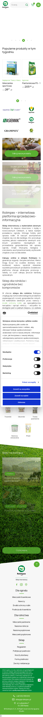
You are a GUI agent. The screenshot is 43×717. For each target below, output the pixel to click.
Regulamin (21, 647)
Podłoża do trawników (21, 609)
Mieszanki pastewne (21, 622)
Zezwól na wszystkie (21, 389)
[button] (12, 40)
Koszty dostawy (21, 655)
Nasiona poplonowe (21, 630)
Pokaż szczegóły (29, 382)
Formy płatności (21, 659)
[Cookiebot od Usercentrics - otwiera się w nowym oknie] (30, 313)
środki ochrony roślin (12, 304)
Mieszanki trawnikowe (21, 597)
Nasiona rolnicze (21, 626)
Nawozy (21, 601)
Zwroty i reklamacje (21, 663)
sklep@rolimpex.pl (23, 699)
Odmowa (21, 402)
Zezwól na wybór (21, 396)
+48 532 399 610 (23, 696)
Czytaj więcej (21, 551)
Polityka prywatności (21, 651)
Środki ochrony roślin (21, 605)
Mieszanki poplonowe (21, 634)
